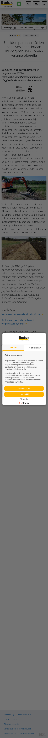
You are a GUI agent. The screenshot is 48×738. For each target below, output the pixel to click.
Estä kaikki (24, 394)
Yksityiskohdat (35, 348)
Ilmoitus (13, 347)
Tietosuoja (24, 399)
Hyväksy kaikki (24, 388)
